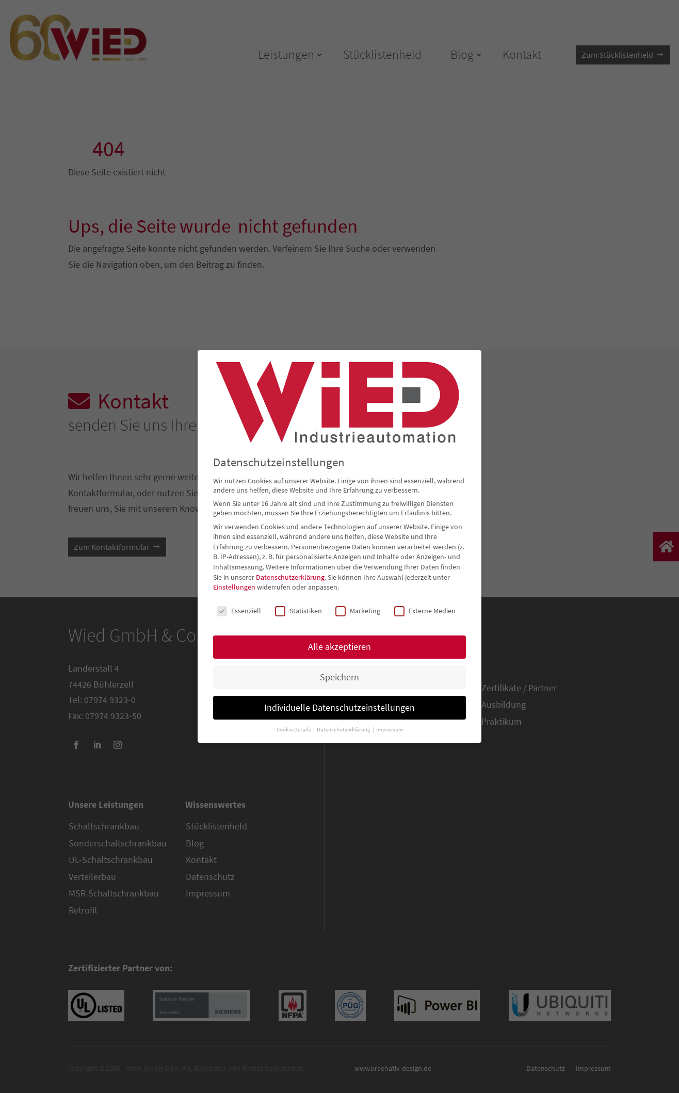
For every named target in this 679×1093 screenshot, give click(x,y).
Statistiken (298, 610)
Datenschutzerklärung (290, 577)
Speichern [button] (339, 677)
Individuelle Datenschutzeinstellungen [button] (339, 707)
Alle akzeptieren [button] (339, 646)
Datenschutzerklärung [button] (344, 729)
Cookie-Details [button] (294, 729)
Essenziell (239, 610)
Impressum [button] (389, 729)
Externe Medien (425, 610)
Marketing (357, 610)
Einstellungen (234, 587)
